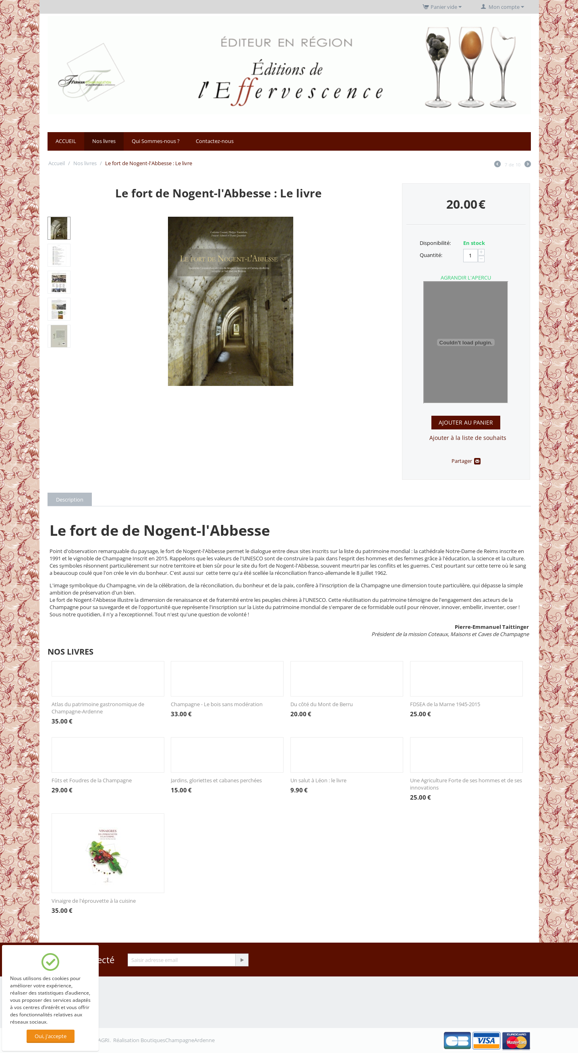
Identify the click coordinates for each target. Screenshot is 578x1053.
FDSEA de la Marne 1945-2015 (445, 704)
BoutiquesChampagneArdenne (178, 1040)
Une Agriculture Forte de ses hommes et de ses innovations (466, 784)
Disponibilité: (435, 243)
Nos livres (104, 141)
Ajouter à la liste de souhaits (467, 438)
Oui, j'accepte (50, 1036)
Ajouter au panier (466, 422)
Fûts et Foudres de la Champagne (92, 780)
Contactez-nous (215, 141)
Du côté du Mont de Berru (321, 704)
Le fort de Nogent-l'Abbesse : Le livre (218, 193)
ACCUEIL (66, 141)
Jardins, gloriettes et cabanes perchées (216, 780)
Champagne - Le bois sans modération (217, 704)
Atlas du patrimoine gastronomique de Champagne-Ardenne (98, 708)
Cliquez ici (465, 342)
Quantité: (431, 255)
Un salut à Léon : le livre (318, 780)
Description (69, 499)
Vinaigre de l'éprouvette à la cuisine (94, 900)
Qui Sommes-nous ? (156, 141)
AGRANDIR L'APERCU (466, 277)
